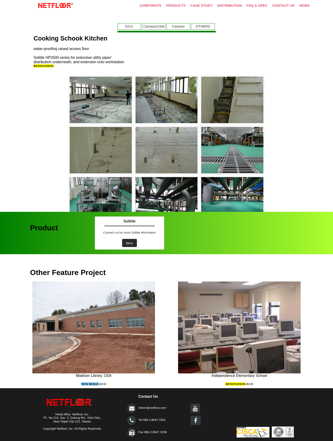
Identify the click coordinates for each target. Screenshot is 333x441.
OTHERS (203, 26)
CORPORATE (151, 5)
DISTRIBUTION (229, 5)
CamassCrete (154, 26)
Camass (178, 26)
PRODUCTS (175, 5)
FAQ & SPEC (257, 5)
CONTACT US (283, 5)
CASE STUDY (201, 5)
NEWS (304, 5)
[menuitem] (129, 26)
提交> (131, 408)
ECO (129, 26)
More (129, 243)
